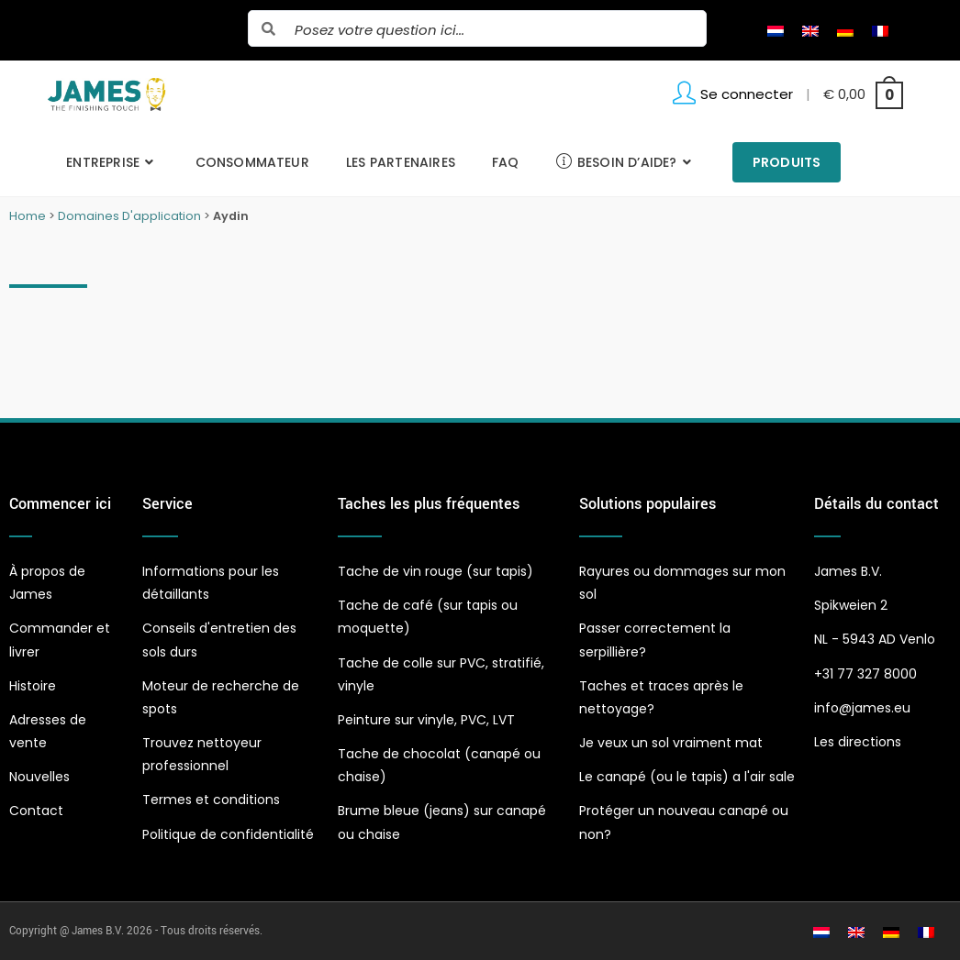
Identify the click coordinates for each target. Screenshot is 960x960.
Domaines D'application (129, 216)
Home (27, 216)
